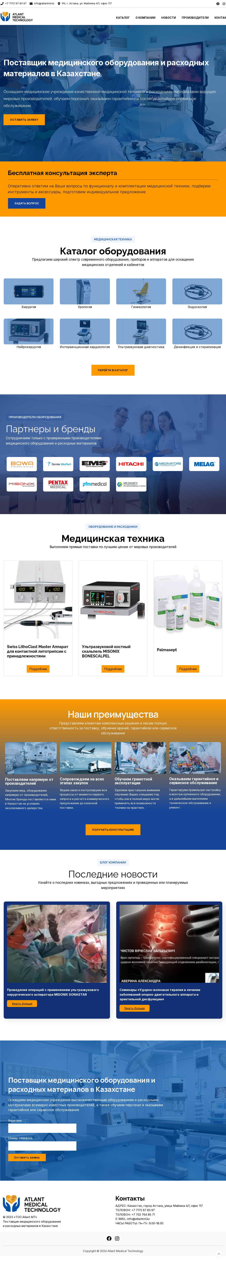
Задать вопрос (26, 203)
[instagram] (223, 3)
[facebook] (217, 3)
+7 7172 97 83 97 (14, 3)
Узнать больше (22, 1003)
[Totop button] (219, 1254)
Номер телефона (20, 1138)
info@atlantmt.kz (42, 3)
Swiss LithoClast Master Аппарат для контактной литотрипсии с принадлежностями (37, 651)
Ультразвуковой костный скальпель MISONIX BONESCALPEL (106, 651)
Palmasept (167, 649)
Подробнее (38, 669)
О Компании (145, 17)
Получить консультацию (113, 830)
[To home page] (29, 16)
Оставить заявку (24, 119)
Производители (195, 17)
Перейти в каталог (113, 370)
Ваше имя (15, 1120)
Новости (168, 17)
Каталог (123, 17)
